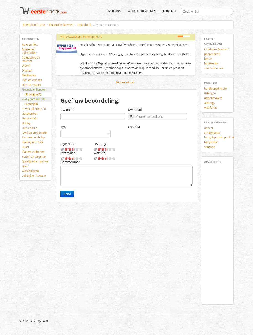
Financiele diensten (61, 25)
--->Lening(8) (30, 104)
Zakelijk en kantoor (34, 176)
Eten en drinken (32, 80)
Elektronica (29, 75)
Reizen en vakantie (34, 157)
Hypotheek (84, 25)
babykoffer (211, 142)
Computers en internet (31, 59)
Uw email (135, 109)
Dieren (26, 66)
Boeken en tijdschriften (29, 51)
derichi (208, 128)
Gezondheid (29, 118)
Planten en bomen (33, 152)
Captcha (134, 127)
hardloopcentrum (215, 88)
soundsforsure (213, 68)
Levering (99, 144)
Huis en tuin (29, 128)
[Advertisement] (218, 233)
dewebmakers (213, 98)
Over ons (114, 11)
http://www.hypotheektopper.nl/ (81, 37)
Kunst (25, 147)
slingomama (212, 133)
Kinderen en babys (34, 137)
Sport (25, 166)
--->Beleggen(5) (31, 94)
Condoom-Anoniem (216, 49)
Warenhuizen (30, 171)
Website (99, 153)
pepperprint (211, 54)
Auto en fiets (30, 44)
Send (67, 194)
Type (63, 127)
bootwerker (211, 63)
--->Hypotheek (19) (33, 99)
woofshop (210, 108)
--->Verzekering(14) (34, 109)
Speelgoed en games (35, 161)
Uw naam (67, 109)
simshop (209, 147)
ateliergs (209, 103)
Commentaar (70, 162)
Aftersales (67, 153)
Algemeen (67, 144)
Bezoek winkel (125, 82)
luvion (208, 59)
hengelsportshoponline (219, 137)
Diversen (27, 70)
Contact (169, 11)
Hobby (26, 123)
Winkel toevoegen (142, 11)
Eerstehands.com (34, 25)
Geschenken (30, 113)
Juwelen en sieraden (35, 133)
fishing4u (210, 93)
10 (81, 149)
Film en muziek (31, 85)
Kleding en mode (32, 142)
